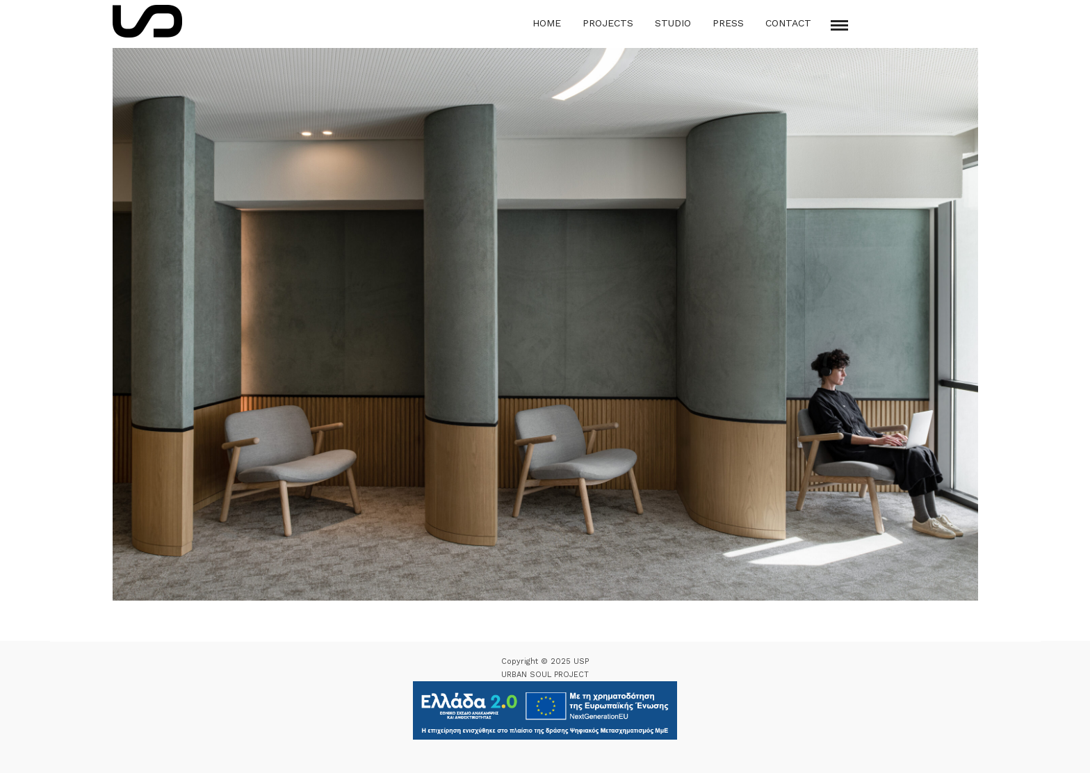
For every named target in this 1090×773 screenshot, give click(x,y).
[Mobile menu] (839, 25)
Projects (608, 23)
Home (546, 23)
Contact (788, 23)
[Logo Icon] (147, 21)
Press (728, 23)
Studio (673, 23)
